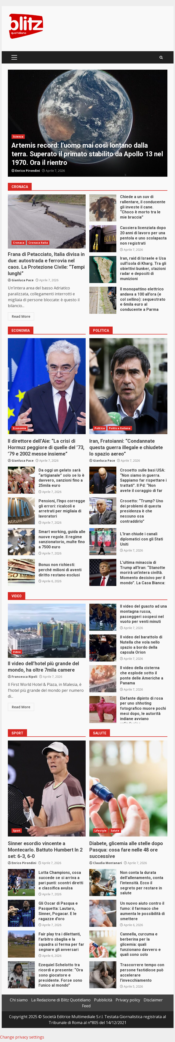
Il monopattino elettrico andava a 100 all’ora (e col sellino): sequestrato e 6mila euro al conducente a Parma (102, 300)
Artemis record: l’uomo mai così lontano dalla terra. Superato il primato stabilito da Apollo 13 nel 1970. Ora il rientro (87, 123)
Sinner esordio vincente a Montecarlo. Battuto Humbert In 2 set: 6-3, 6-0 (47, 789)
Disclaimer (153, 1000)
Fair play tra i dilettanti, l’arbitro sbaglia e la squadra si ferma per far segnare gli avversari (21, 944)
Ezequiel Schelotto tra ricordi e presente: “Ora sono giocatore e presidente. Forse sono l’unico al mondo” (21, 974)
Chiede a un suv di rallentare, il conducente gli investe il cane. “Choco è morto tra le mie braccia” (102, 207)
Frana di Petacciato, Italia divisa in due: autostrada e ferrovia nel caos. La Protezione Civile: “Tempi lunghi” (47, 221)
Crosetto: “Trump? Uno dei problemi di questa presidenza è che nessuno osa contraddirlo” (102, 510)
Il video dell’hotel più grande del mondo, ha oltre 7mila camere (47, 631)
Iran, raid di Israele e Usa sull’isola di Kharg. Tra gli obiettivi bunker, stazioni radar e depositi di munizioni (102, 269)
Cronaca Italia (38, 242)
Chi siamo (19, 1000)
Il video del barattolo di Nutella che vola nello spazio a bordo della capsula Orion (102, 648)
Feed (86, 1006)
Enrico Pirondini (27, 171)
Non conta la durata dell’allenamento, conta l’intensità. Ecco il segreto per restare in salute (102, 882)
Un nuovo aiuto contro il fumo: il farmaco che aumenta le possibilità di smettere (102, 913)
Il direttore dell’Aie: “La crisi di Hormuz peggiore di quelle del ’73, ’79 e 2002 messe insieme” (47, 386)
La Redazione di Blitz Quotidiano (61, 1000)
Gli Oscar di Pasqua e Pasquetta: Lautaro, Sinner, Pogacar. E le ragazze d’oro (21, 913)
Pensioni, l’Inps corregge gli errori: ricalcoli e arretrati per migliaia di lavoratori (21, 510)
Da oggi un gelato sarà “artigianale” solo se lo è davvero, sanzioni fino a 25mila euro (21, 480)
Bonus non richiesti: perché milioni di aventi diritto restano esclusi (21, 572)
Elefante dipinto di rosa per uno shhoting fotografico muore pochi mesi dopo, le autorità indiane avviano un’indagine (102, 709)
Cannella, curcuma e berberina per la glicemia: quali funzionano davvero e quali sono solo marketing (102, 944)
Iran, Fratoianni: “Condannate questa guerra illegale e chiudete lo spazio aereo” (128, 386)
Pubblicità (103, 1000)
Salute (115, 830)
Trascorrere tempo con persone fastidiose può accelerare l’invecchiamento (102, 974)
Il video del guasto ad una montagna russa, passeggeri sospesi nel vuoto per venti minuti (102, 617)
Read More (21, 316)
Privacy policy (128, 1000)
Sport (17, 830)
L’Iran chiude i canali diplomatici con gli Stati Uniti (102, 541)
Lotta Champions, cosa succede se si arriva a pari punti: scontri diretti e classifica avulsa (21, 882)
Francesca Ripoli (24, 677)
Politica (99, 428)
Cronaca (19, 242)
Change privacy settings (22, 1037)
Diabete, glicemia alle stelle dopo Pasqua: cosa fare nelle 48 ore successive (128, 789)
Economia (19, 428)
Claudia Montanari (107, 863)
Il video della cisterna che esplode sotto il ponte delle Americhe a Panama (102, 678)
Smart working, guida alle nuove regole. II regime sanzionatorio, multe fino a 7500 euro (21, 541)
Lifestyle (100, 830)
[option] (87, 123)
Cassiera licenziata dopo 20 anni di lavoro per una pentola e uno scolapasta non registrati (102, 238)
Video (17, 652)
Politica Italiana (120, 428)
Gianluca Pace (23, 280)
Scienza (18, 136)
